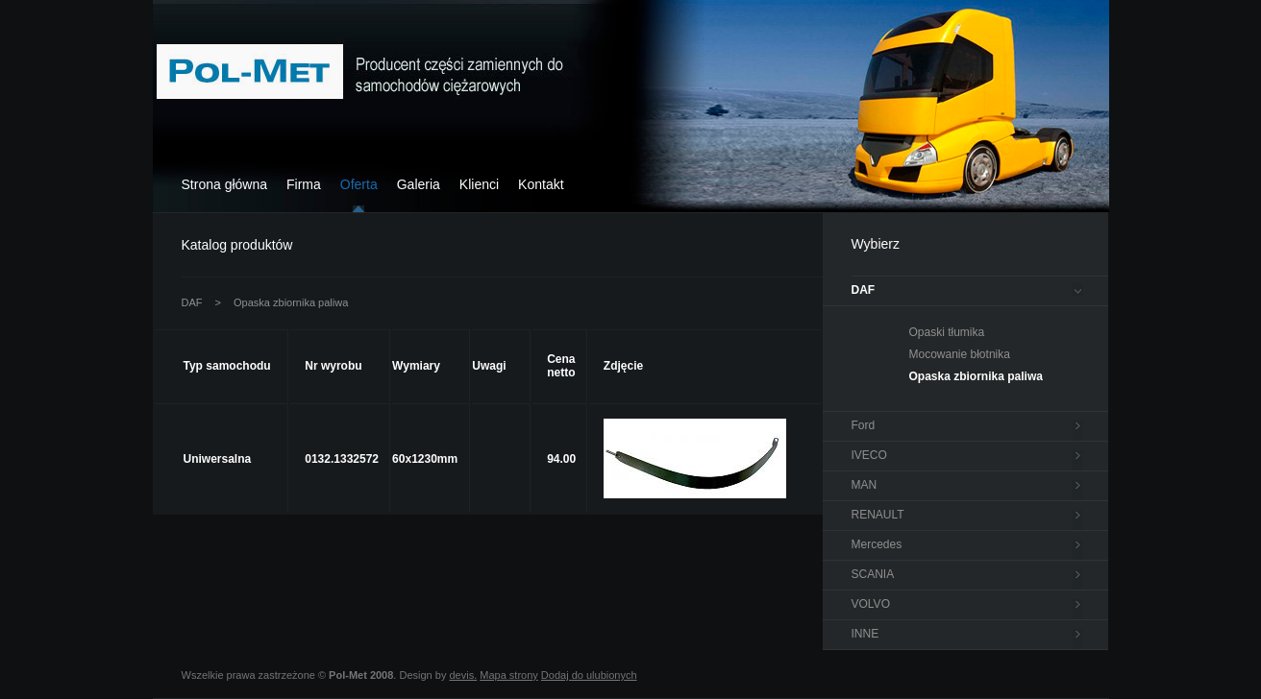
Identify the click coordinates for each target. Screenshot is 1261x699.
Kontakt (540, 184)
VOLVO (871, 604)
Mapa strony (509, 675)
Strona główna (225, 184)
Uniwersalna (218, 459)
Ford (864, 425)
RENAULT (878, 514)
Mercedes (877, 544)
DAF (192, 302)
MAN (865, 485)
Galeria (418, 184)
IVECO (869, 455)
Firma (303, 184)
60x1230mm (424, 459)
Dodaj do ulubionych (589, 675)
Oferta (359, 184)
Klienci (479, 184)
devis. (463, 675)
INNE (865, 633)
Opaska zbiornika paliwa (291, 302)
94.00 (561, 459)
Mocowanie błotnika (959, 354)
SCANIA (873, 574)
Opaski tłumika (947, 332)
